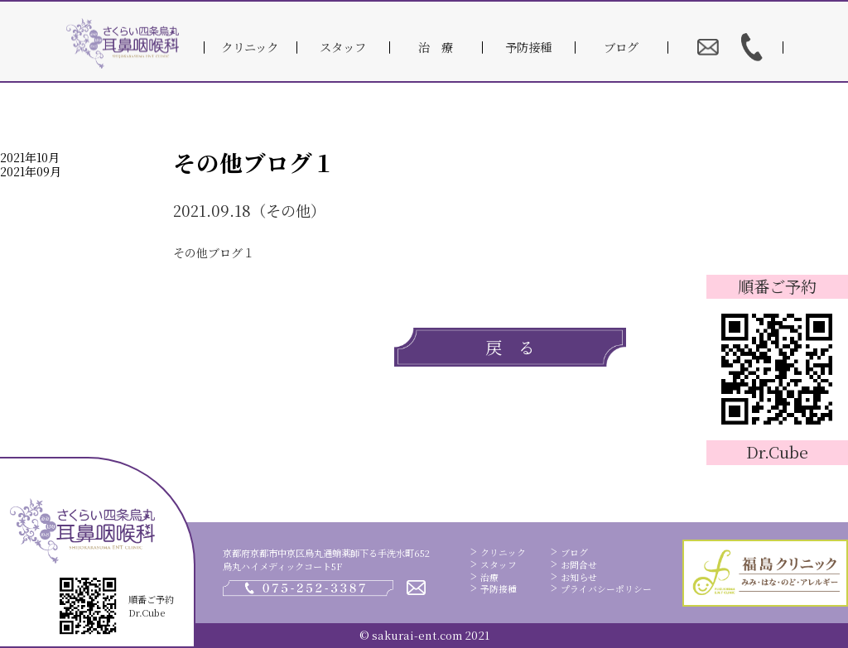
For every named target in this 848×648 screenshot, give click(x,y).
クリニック (249, 47)
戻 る (510, 347)
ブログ (621, 47)
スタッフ (343, 47)
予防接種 (528, 47)
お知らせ (579, 577)
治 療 (435, 47)
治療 (489, 577)
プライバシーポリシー (606, 589)
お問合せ (579, 565)
